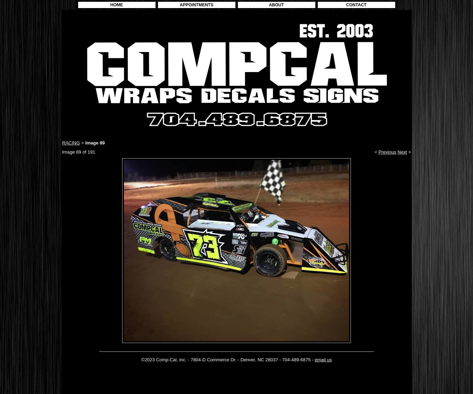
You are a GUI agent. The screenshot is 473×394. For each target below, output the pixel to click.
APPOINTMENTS (196, 4)
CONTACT (356, 4)
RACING (71, 143)
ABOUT (276, 4)
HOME (117, 4)
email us (323, 359)
